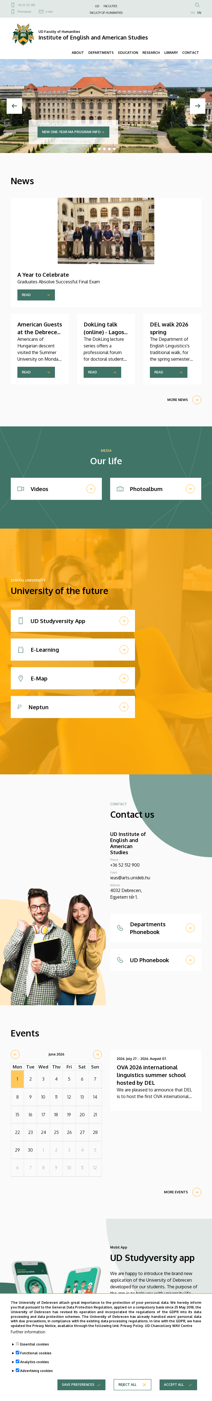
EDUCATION (128, 53)
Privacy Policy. (132, 1331)
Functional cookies (35, 1358)
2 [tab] (99, 148)
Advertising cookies (36, 1376)
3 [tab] (104, 148)
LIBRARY (171, 53)
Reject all (127, 1389)
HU (193, 12)
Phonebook (24, 11)
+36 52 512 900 (26, 5)
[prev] (15, 1054)
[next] (97, 1054)
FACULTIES (110, 6)
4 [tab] (109, 148)
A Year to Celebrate (43, 274)
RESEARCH (151, 53)
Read (26, 295)
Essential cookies (34, 1349)
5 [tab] (114, 148)
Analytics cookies (34, 1367)
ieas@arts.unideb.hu (130, 877)
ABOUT (78, 53)
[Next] (197, 106)
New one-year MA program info (71, 132)
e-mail (49, 11)
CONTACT (190, 53)
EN (199, 12)
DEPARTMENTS (101, 53)
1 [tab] (94, 148)
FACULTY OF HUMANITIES (106, 12)
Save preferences (78, 1389)
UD (97, 6)
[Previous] (14, 106)
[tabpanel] (106, 106)
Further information (28, 1336)
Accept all (174, 1389)
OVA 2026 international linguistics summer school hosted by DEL (151, 1075)
